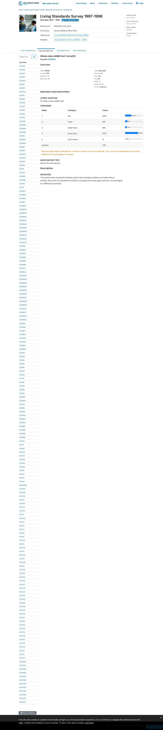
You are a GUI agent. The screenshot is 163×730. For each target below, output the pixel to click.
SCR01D (22, 95)
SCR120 (22, 477)
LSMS (42, 9)
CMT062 (22, 577)
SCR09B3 (22, 253)
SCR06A (22, 172)
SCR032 (22, 452)
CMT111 (21, 654)
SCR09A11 (22, 205)
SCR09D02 (23, 279)
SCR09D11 (22, 312)
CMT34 (21, 566)
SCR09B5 (22, 261)
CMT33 (21, 558)
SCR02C (22, 106)
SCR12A (22, 386)
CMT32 (21, 551)
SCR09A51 (22, 235)
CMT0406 (22, 683)
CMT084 (22, 606)
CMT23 (21, 525)
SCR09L (22, 360)
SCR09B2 (22, 250)
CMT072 (22, 588)
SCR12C (22, 393)
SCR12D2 (22, 400)
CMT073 (22, 592)
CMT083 (22, 602)
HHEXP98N (23, 485)
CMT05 (21, 500)
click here (89, 723)
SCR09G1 (22, 338)
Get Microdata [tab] (79, 50)
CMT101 (22, 617)
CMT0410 (22, 698)
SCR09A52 (23, 239)
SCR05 (21, 169)
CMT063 (22, 580)
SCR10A (22, 364)
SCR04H (22, 165)
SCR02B (22, 102)
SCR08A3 (22, 198)
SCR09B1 (22, 246)
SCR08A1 (22, 191)
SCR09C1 (22, 268)
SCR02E (22, 113)
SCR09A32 (23, 224)
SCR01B (22, 84)
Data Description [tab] (46, 51)
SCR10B (22, 367)
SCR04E (22, 147)
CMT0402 (22, 669)
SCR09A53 (23, 242)
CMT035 (22, 569)
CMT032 (22, 547)
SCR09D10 (22, 308)
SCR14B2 (22, 430)
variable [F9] (67, 9)
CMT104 (22, 628)
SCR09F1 (22, 330)
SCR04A (22, 117)
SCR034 (22, 459)
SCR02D (22, 110)
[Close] (161, 717)
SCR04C (22, 135)
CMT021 (22, 511)
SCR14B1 (22, 426)
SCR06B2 (22, 180)
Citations (115, 3)
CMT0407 (22, 687)
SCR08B (22, 202)
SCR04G (22, 161)
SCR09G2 (22, 341)
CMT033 (22, 555)
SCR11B (21, 382)
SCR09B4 (22, 257)
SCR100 (22, 470)
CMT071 (22, 584)
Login (139, 3)
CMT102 (22, 621)
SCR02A (22, 99)
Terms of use (127, 3)
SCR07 (21, 187)
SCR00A (22, 66)
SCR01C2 (22, 91)
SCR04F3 (22, 158)
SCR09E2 (22, 327)
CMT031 (22, 540)
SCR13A (22, 404)
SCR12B (22, 389)
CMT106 (22, 636)
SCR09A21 (22, 213)
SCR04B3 (22, 128)
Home (21, 9)
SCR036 (22, 466)
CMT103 (22, 625)
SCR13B (22, 408)
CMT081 (22, 595)
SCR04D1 (22, 139)
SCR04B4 (22, 132)
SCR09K (22, 356)
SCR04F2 (22, 154)
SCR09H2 (22, 349)
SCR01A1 (22, 77)
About (92, 3)
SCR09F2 (22, 334)
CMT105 (22, 632)
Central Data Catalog (31, 9)
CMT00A (22, 488)
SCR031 (22, 448)
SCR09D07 (23, 297)
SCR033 (22, 455)
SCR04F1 (22, 150)
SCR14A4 (22, 422)
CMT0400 (22, 661)
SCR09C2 (22, 272)
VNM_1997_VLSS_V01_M (54, 9)
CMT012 (22, 507)
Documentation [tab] (63, 50)
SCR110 (21, 474)
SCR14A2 (22, 415)
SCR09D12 (22, 316)
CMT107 (22, 639)
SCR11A (21, 378)
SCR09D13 (22, 319)
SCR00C (22, 73)
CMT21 (21, 514)
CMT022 (22, 518)
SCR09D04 (23, 286)
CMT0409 (22, 694)
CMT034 (22, 562)
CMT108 (22, 643)
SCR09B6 (22, 264)
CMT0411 (22, 702)
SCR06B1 (22, 176)
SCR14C (22, 441)
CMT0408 (22, 691)
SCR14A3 (22, 419)
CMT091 (22, 610)
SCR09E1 (22, 323)
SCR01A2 (22, 80)
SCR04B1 (22, 121)
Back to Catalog (28, 713)
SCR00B (22, 69)
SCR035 (22, 463)
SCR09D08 (23, 301)
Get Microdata (70, 20)
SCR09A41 (22, 227)
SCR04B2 (22, 124)
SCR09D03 (23, 283)
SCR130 (22, 481)
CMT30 (21, 536)
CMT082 (22, 599)
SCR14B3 (22, 433)
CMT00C (22, 496)
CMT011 (22, 503)
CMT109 (22, 647)
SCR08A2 (22, 194)
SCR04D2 (22, 143)
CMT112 (22, 658)
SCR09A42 (23, 231)
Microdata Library (50, 3)
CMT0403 (22, 672)
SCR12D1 (22, 397)
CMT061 (22, 573)
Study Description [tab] (28, 50)
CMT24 (21, 529)
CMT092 (22, 613)
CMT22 (21, 522)
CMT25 (21, 533)
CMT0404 (22, 676)
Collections (103, 3)
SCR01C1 (22, 88)
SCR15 (21, 444)
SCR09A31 (22, 220)
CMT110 (22, 650)
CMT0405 (22, 680)
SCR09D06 (23, 294)
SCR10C (22, 371)
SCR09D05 (23, 290)
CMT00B (22, 492)
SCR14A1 (22, 411)
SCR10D (22, 375)
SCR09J (22, 352)
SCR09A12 (22, 209)
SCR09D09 (23, 305)
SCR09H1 (22, 345)
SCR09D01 (22, 275)
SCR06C (22, 183)
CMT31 (21, 544)
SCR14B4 (22, 437)
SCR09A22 (23, 216)
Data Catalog (81, 3)
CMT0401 (22, 665)
